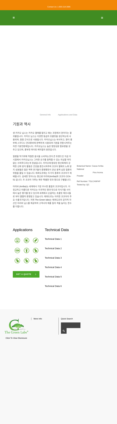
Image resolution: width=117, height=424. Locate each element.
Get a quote (26, 274)
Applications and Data (67, 115)
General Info (45, 115)
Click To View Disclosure (16, 338)
